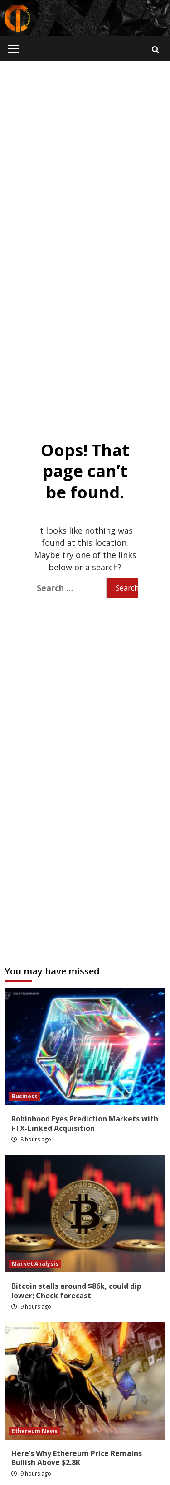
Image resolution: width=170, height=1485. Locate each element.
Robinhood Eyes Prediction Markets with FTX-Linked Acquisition (84, 1123)
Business (25, 1096)
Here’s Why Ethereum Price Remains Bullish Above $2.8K (76, 1458)
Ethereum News (35, 1431)
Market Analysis (35, 1263)
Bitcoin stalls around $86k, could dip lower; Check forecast (76, 1291)
